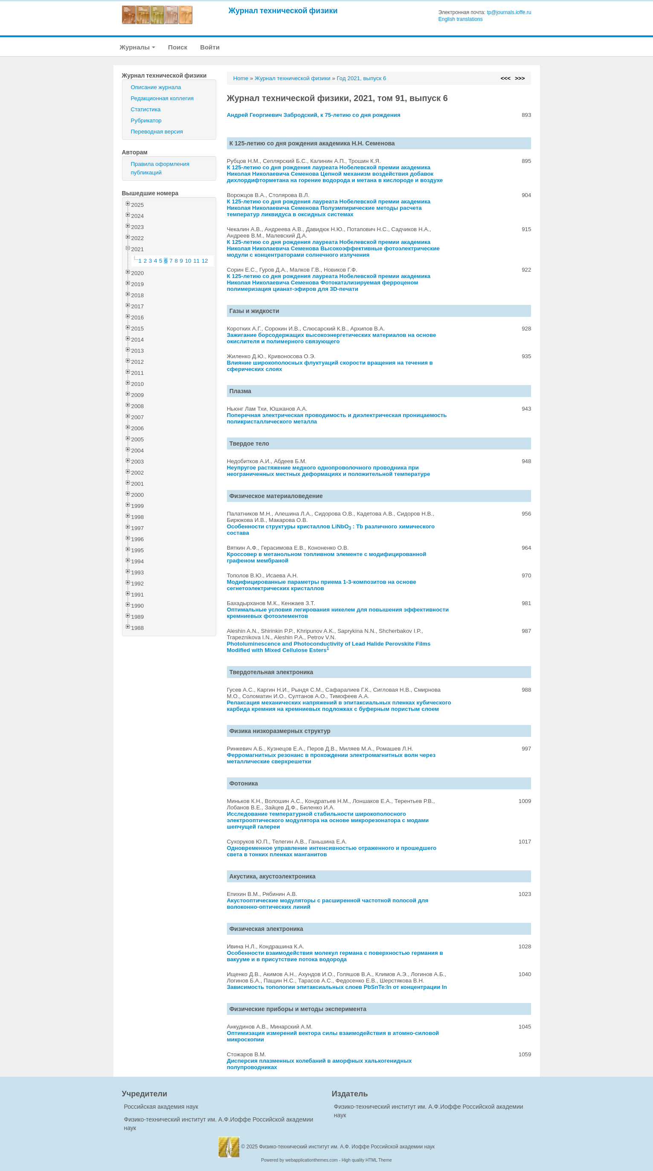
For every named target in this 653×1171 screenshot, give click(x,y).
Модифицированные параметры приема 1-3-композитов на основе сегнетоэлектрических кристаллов (321, 585)
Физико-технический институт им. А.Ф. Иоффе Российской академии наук (347, 1147)
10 (188, 261)
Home (241, 78)
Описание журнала (156, 87)
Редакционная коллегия (162, 98)
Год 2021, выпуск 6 (361, 78)
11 (196, 261)
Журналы (138, 47)
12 (205, 261)
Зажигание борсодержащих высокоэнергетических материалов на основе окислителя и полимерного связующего (331, 338)
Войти (210, 47)
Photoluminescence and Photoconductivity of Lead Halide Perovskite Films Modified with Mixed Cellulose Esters (329, 647)
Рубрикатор (146, 120)
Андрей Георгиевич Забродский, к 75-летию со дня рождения (314, 115)
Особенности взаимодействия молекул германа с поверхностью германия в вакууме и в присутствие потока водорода (335, 956)
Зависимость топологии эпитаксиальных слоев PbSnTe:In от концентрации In (337, 987)
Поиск (177, 47)
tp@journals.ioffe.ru (509, 12)
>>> (520, 78)
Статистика (146, 109)
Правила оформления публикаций (160, 168)
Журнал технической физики (283, 10)
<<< (506, 78)
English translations (460, 19)
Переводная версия (157, 131)
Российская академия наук (161, 1106)
